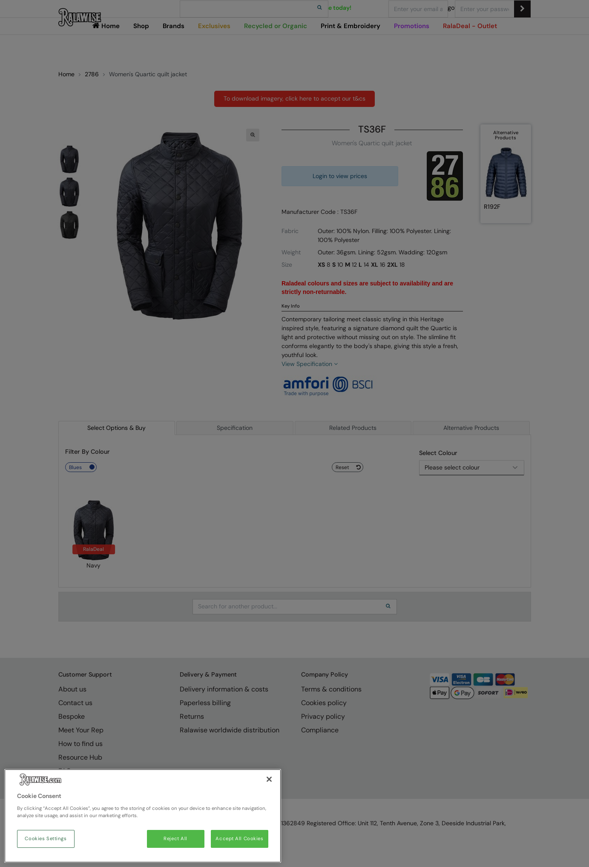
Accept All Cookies (239, 838)
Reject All (175, 838)
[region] (142, 816)
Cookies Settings (45, 838)
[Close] (269, 779)
